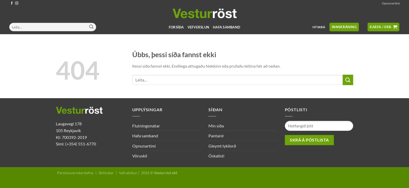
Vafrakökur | (129, 173)
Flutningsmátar (146, 125)
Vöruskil (139, 155)
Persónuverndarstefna (75, 173)
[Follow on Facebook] (11, 3)
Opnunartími (391, 3)
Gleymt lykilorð (222, 145)
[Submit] (91, 27)
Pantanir (216, 135)
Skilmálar (106, 173)
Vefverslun (198, 27)
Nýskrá (318, 27)
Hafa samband (226, 27)
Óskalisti (216, 155)
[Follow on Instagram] (16, 3)
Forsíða (176, 27)
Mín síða (216, 125)
